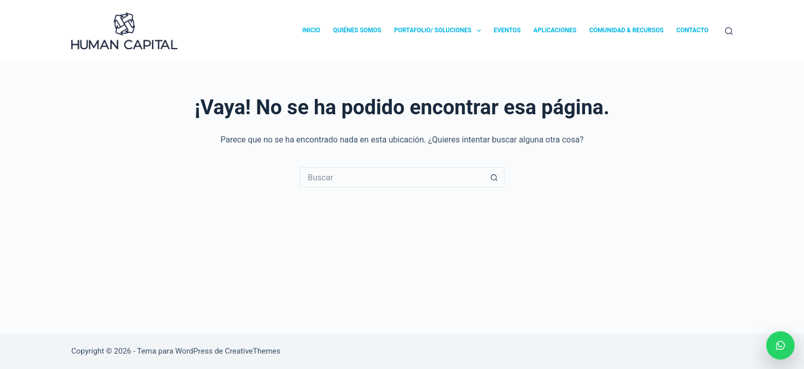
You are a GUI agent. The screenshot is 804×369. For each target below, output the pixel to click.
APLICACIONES (554, 30)
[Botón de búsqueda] (494, 177)
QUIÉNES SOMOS (357, 30)
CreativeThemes (253, 351)
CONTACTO (692, 30)
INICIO (311, 30)
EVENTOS (507, 30)
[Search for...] (391, 177)
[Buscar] (729, 31)
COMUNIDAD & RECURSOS (626, 30)
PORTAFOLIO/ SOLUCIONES (439, 31)
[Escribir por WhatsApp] (780, 345)
